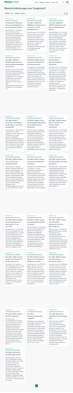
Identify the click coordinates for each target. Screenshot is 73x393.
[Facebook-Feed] (64, 13)
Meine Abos (55, 2)
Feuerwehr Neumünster (11, 20)
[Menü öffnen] (67, 2)
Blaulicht (42, 2)
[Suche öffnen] (63, 2)
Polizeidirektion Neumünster (34, 20)
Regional (48, 2)
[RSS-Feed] (67, 13)
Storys (37, 2)
